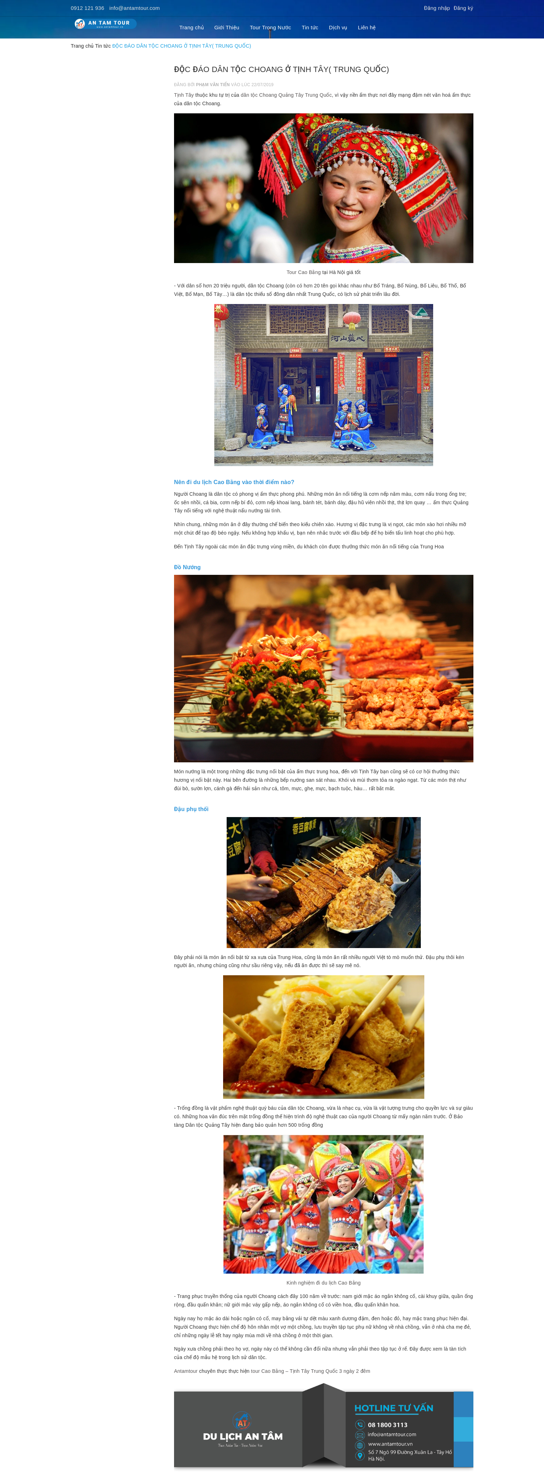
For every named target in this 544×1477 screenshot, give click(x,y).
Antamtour (186, 1371)
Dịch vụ (338, 27)
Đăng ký (463, 8)
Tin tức (310, 27)
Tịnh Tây (184, 95)
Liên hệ (367, 27)
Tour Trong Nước (270, 27)
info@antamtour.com (134, 8)
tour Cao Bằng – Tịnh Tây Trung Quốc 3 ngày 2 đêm (310, 1371)
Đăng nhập (437, 8)
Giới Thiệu (226, 27)
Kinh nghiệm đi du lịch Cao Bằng (324, 1283)
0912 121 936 (87, 8)
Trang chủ (191, 27)
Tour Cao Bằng (304, 272)
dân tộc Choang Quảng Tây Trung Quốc (286, 95)
